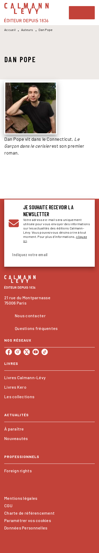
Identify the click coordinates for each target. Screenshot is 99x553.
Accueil (10, 29)
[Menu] (82, 12)
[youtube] (35, 351)
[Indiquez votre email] (42, 254)
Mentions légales (20, 498)
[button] (49, 377)
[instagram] (17, 351)
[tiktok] (44, 351)
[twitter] (26, 351)
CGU (8, 505)
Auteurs (27, 29)
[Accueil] (26, 12)
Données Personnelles (25, 527)
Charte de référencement (29, 512)
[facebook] (8, 351)
